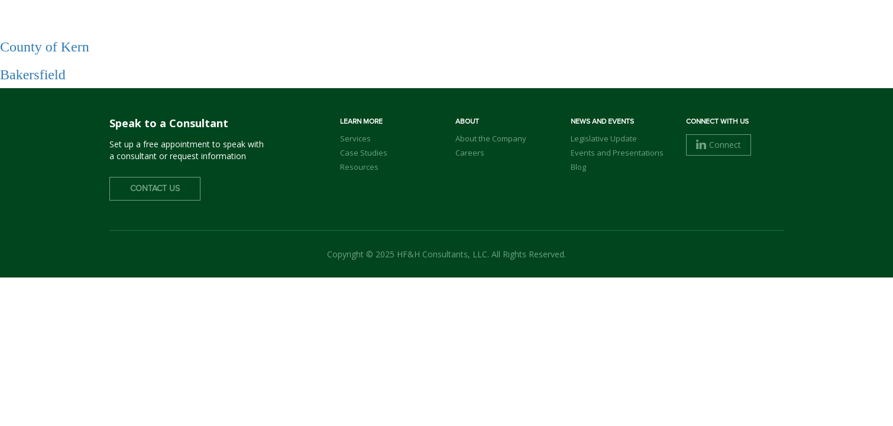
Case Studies (363, 152)
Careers (672, 30)
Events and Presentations (617, 152)
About (440, 30)
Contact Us (155, 188)
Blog (578, 167)
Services (559, 30)
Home (393, 30)
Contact (748, 29)
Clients (616, 30)
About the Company (490, 138)
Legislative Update (604, 138)
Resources (359, 167)
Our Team (497, 30)
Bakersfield (33, 74)
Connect (718, 144)
